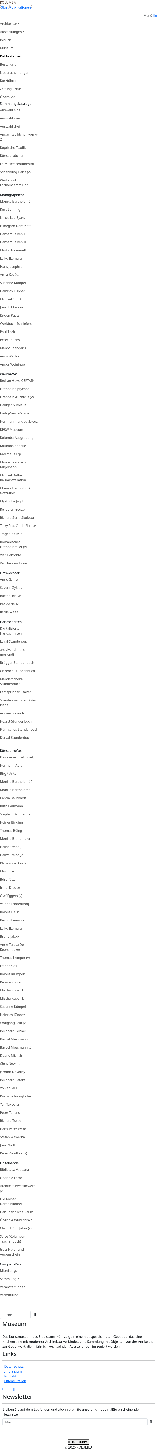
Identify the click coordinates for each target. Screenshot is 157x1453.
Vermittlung (9, 1295)
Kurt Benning (10, 209)
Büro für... (7, 879)
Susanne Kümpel (13, 283)
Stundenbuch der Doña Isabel (18, 702)
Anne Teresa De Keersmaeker (12, 947)
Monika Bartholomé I (16, 781)
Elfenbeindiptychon (15, 389)
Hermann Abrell (12, 765)
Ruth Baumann (11, 806)
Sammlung (8, 1279)
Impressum (13, 1371)
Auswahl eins (10, 110)
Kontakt (10, 1376)
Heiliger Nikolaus (13, 405)
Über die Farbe (11, 1177)
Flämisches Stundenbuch (19, 729)
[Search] (15, 1315)
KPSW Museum (11, 429)
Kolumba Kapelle (13, 446)
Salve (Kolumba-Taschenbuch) (12, 1239)
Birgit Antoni (9, 773)
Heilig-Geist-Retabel (15, 413)
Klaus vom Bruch (13, 863)
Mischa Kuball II (12, 998)
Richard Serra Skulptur (17, 517)
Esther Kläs (8, 966)
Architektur (8, 23)
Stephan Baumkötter (16, 814)
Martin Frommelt (13, 250)
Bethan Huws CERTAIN (17, 380)
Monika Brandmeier (15, 838)
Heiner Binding (11, 822)
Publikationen (20, 7)
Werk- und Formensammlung (14, 182)
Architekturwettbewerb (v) (18, 1188)
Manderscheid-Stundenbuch (11, 681)
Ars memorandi (12, 713)
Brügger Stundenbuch (17, 662)
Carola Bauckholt (13, 798)
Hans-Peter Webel (13, 1129)
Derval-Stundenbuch (15, 737)
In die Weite (9, 612)
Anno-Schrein (10, 579)
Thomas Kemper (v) (15, 957)
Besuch (5, 40)
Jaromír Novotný (12, 1072)
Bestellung (8, 64)
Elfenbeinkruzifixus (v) (17, 397)
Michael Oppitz (11, 299)
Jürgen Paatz (9, 315)
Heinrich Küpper (12, 291)
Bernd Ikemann (12, 920)
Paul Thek (7, 331)
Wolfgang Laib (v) (13, 1023)
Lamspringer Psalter (15, 692)
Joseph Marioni (11, 307)
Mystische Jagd (11, 501)
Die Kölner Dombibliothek (11, 1201)
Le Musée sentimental (17, 164)
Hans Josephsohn (13, 266)
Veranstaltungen (12, 1287)
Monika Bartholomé (15, 201)
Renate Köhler (11, 982)
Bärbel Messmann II (15, 1047)
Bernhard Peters (12, 1080)
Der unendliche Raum (16, 1212)
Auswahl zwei (10, 118)
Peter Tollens (10, 340)
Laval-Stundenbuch (14, 641)
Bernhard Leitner (13, 1031)
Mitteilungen (10, 1270)
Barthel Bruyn (10, 596)
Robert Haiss (9, 912)
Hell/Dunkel (78, 1442)
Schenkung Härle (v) (15, 172)
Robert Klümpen (12, 974)
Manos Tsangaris (13, 348)
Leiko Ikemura (11, 258)
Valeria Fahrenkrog (14, 904)
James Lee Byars (12, 217)
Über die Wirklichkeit (16, 1220)
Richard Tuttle (10, 1120)
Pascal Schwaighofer (15, 1096)
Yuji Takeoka (9, 1104)
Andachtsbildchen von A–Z (19, 137)
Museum (6, 48)
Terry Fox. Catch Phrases (18, 525)
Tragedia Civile (11, 534)
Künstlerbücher (12, 155)
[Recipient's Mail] (75, 1422)
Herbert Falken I (12, 234)
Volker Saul (8, 1088)
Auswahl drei (10, 126)
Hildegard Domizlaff (15, 226)
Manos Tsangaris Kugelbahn (13, 464)
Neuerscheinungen (14, 72)
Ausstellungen (11, 32)
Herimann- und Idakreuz (19, 421)
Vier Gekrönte (10, 555)
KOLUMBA (8, 2)
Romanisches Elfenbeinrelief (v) (13, 544)
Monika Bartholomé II (17, 790)
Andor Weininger (13, 364)
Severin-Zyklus (11, 587)
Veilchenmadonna (14, 563)
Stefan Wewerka (12, 1137)
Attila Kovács (9, 274)
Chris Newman (11, 1063)
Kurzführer (8, 80)
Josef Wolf (7, 1145)
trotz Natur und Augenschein (12, 1252)
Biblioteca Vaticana (14, 1169)
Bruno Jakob (9, 936)
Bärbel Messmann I (15, 1039)
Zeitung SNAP (10, 89)
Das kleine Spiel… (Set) (17, 757)
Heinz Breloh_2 (11, 855)
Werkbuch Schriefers (16, 323)
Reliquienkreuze (12, 509)
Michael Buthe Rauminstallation (13, 477)
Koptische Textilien (14, 147)
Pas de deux (9, 604)
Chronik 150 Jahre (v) (16, 1228)
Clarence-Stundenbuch (17, 671)
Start (5, 7)
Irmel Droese (10, 887)
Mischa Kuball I (11, 990)
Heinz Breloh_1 (11, 847)
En (155, 15)
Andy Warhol (10, 356)
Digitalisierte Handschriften (11, 631)
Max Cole (7, 871)
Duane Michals (11, 1055)
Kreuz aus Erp (10, 454)
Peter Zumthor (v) (13, 1153)
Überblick (7, 97)
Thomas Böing (11, 830)
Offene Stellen (15, 1381)
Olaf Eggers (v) (11, 895)
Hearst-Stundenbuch (16, 721)
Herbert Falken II (13, 242)
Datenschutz (14, 1366)
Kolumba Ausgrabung (17, 437)
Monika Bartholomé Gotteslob (15, 490)
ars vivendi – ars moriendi (12, 652)
